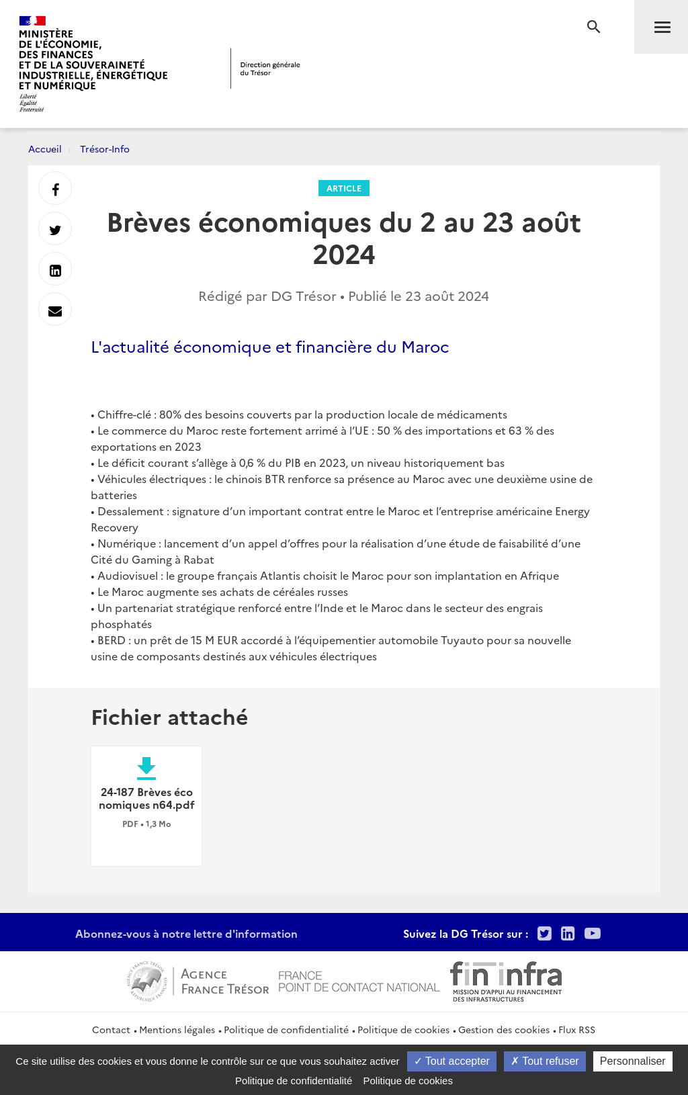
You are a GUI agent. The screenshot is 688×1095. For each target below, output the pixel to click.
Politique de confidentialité (286, 1029)
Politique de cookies (403, 1029)
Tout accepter (452, 1061)
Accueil (45, 148)
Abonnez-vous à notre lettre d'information (186, 933)
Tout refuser (545, 1061)
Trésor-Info (105, 148)
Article (344, 187)
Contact (111, 1029)
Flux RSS (576, 1029)
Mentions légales (177, 1029)
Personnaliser (633, 1061)
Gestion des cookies (504, 1029)
